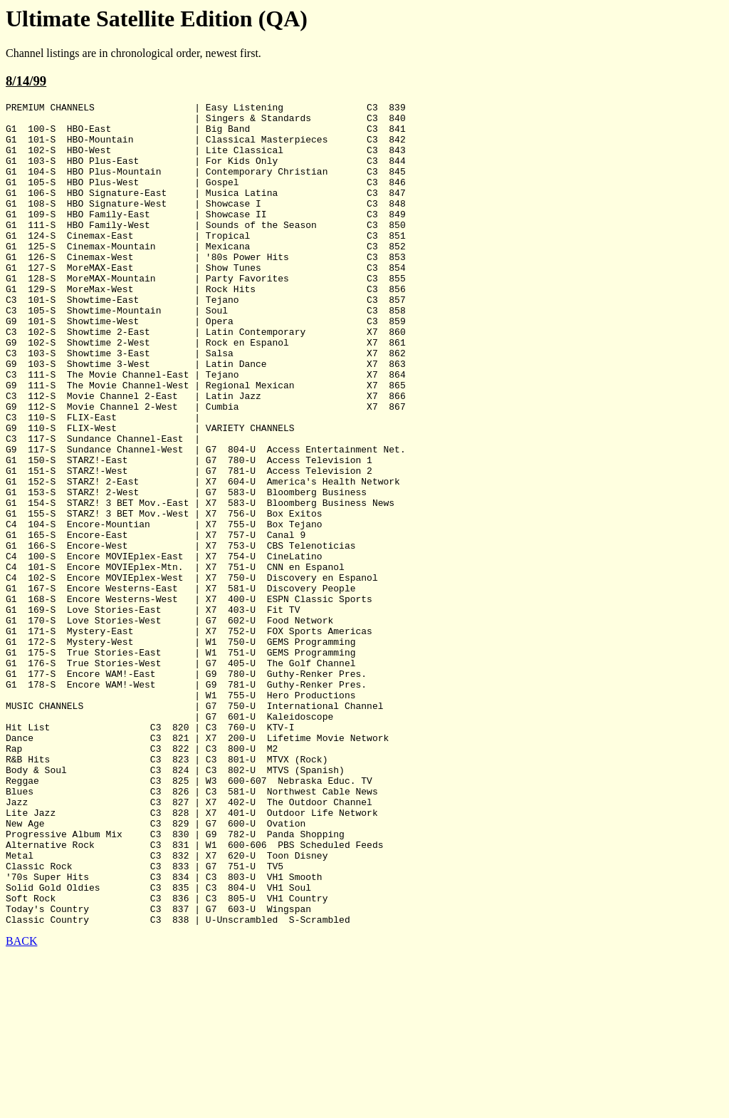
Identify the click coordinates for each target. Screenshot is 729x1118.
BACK (21, 1105)
